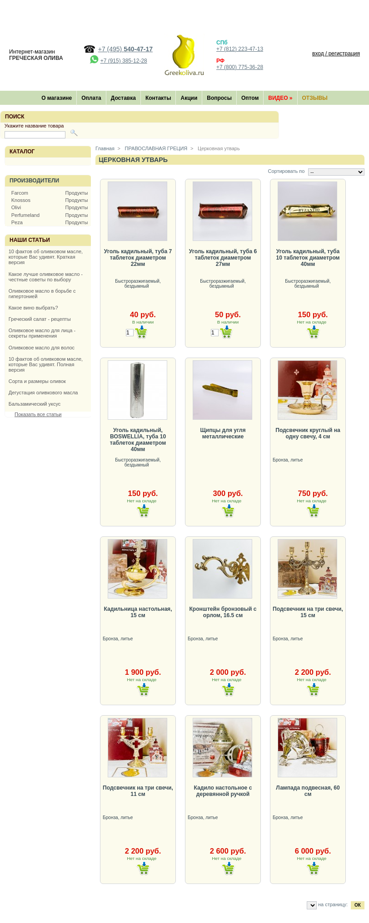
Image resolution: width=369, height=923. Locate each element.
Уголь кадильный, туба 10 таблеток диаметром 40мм (307, 257)
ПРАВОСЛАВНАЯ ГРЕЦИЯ (156, 148)
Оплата (91, 98)
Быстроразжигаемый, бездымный (137, 284)
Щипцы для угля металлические (222, 433)
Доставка (123, 98)
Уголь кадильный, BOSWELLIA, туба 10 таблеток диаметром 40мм (138, 439)
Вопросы (219, 98)
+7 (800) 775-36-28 (239, 67)
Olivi (16, 207)
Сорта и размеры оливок (37, 381)
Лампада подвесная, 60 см (307, 791)
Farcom (19, 193)
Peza (17, 222)
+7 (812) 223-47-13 (239, 49)
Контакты (158, 98)
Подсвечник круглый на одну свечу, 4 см (307, 433)
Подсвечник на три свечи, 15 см (308, 612)
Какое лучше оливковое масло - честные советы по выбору (46, 276)
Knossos (20, 200)
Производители (34, 180)
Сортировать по (286, 171)
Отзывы (315, 98)
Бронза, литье (288, 459)
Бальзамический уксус (35, 404)
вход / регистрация (336, 53)
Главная (105, 148)
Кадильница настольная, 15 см (138, 612)
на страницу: (333, 904)
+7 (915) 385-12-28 (123, 61)
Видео (280, 98)
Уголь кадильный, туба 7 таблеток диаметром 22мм (138, 257)
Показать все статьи (38, 414)
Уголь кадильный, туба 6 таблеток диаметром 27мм (223, 257)
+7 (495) (125, 49)
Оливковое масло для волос (42, 347)
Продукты (76, 193)
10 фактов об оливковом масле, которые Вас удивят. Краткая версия (46, 257)
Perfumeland (25, 215)
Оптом (250, 98)
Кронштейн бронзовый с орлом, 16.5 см (222, 612)
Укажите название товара (34, 125)
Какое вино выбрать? (33, 307)
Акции (188, 98)
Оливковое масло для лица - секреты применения (42, 333)
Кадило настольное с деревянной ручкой (223, 791)
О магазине (56, 98)
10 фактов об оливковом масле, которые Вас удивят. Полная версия (46, 364)
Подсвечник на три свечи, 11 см (138, 791)
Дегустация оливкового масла (43, 392)
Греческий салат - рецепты (40, 319)
